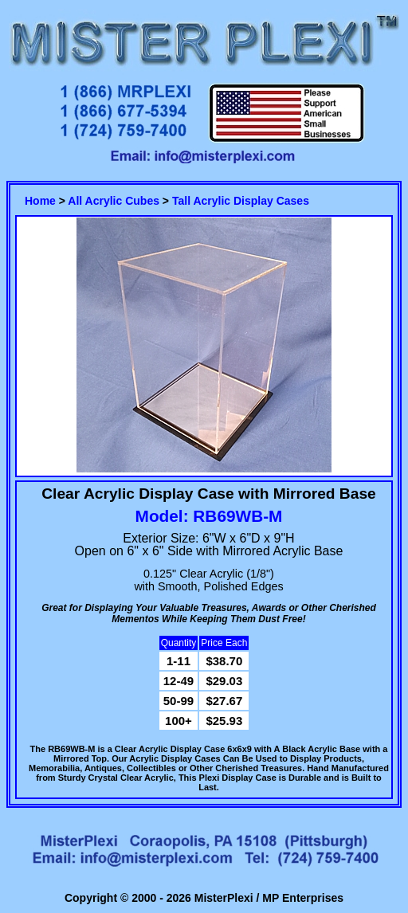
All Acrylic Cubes (113, 200)
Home (40, 200)
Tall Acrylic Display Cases (240, 200)
